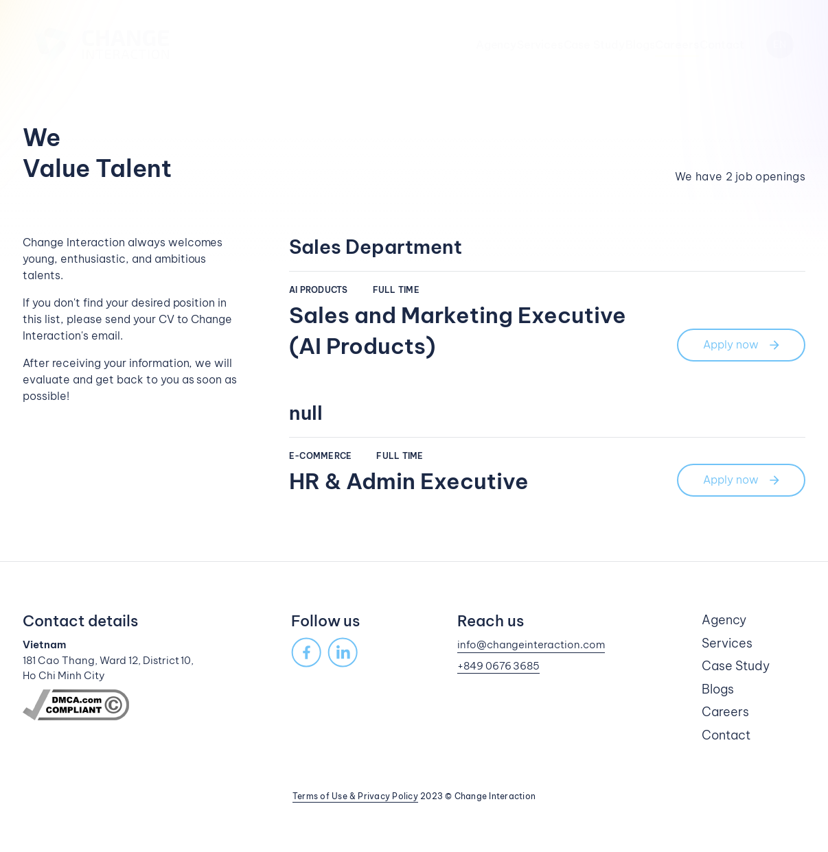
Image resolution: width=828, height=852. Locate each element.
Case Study (530, 44)
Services (454, 44)
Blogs (597, 44)
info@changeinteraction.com (531, 644)
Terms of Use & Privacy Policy (355, 796)
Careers (656, 44)
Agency (388, 44)
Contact (722, 44)
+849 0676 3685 (498, 665)
